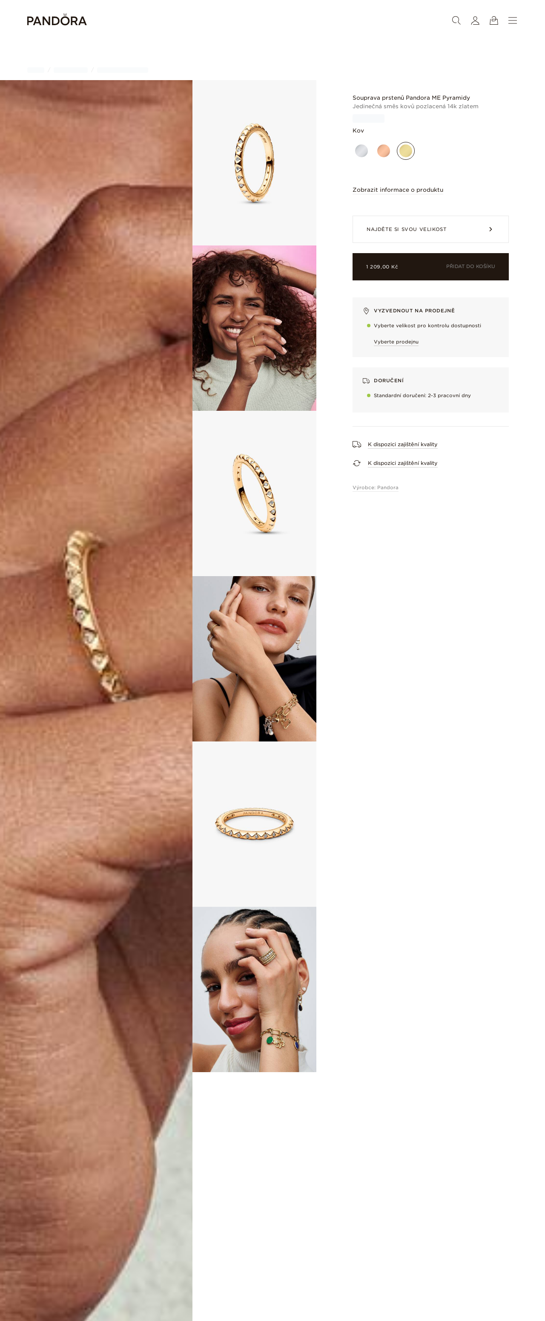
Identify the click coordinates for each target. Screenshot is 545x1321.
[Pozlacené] (406, 151)
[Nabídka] (512, 20)
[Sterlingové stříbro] (361, 151)
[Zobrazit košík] (494, 20)
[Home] (57, 20)
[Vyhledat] (456, 20)
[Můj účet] (475, 20)
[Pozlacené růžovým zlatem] (384, 151)
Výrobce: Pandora (376, 487)
